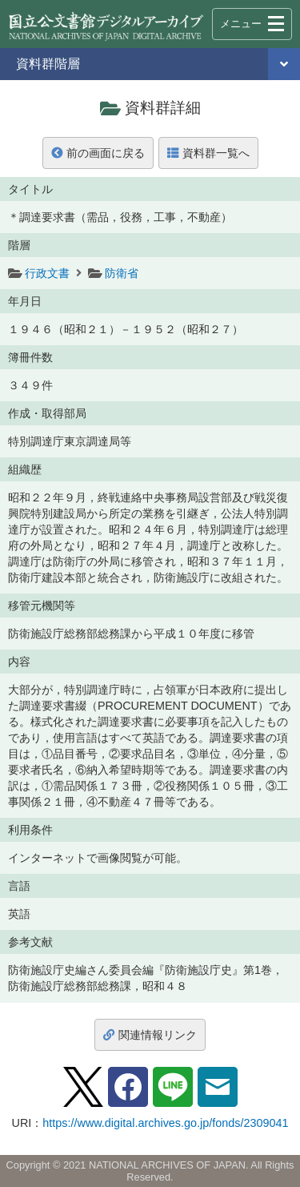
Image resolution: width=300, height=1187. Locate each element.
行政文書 (47, 273)
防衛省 (121, 273)
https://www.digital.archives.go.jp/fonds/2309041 (165, 1123)
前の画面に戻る (98, 153)
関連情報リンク (150, 1034)
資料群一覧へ (208, 153)
